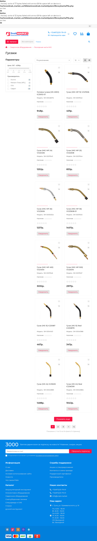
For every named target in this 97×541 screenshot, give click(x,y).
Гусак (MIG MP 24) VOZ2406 (44, 151)
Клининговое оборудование (18, 493)
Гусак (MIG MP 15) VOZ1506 (77, 92)
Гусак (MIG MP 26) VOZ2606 (44, 210)
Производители (56, 477)
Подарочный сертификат (60, 474)
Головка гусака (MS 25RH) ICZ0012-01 (48, 93)
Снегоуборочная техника (16, 499)
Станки (9, 506)
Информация (13, 463)
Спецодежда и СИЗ (14, 503)
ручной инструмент (14, 509)
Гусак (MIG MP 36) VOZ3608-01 (74, 210)
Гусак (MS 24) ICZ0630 (46, 384)
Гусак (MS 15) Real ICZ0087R (74, 327)
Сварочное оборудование (20, 47)
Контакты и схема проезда (61, 470)
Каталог (10, 485)
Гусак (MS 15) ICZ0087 (46, 326)
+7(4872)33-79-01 (56, 32)
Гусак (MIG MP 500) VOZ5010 (74, 268)
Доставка (10, 470)
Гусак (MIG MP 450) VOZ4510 (45, 268)
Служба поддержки (60, 463)
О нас (8, 467)
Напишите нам (56, 35)
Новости (9, 477)
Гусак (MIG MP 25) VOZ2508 (74, 151)
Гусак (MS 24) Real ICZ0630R (74, 385)
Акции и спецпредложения (61, 467)
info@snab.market (59, 496)
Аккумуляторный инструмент (18, 490)
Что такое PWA (12, 480)
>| (74, 427)
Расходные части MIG (43, 47)
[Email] (37, 451)
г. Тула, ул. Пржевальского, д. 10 (65, 505)
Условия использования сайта (18, 474)
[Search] (63, 42)
